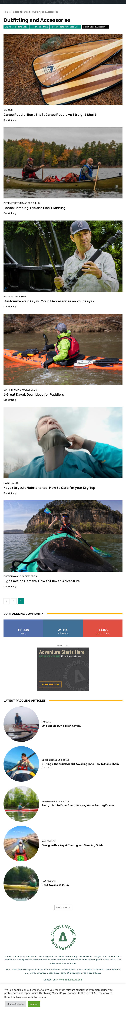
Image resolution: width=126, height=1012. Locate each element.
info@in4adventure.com (69, 979)
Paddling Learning (21, 11)
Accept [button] (34, 1004)
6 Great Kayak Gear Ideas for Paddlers (34, 395)
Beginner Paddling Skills (16, 27)
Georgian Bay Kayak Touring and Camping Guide (72, 845)
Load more (63, 907)
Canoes (8, 110)
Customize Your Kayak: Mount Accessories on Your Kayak (49, 301)
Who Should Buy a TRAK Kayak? (61, 725)
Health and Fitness (39, 27)
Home (7, 11)
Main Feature (11, 483)
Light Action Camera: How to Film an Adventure (42, 581)
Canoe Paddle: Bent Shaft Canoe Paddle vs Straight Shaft (50, 115)
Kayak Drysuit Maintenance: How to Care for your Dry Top (49, 488)
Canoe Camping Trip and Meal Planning (34, 208)
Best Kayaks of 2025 (55, 885)
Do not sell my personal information (25, 997)
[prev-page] (6, 601)
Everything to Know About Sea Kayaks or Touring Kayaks (78, 805)
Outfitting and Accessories (95, 27)
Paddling (46, 722)
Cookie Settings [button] (15, 1004)
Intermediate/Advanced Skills (65, 27)
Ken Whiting (10, 120)
